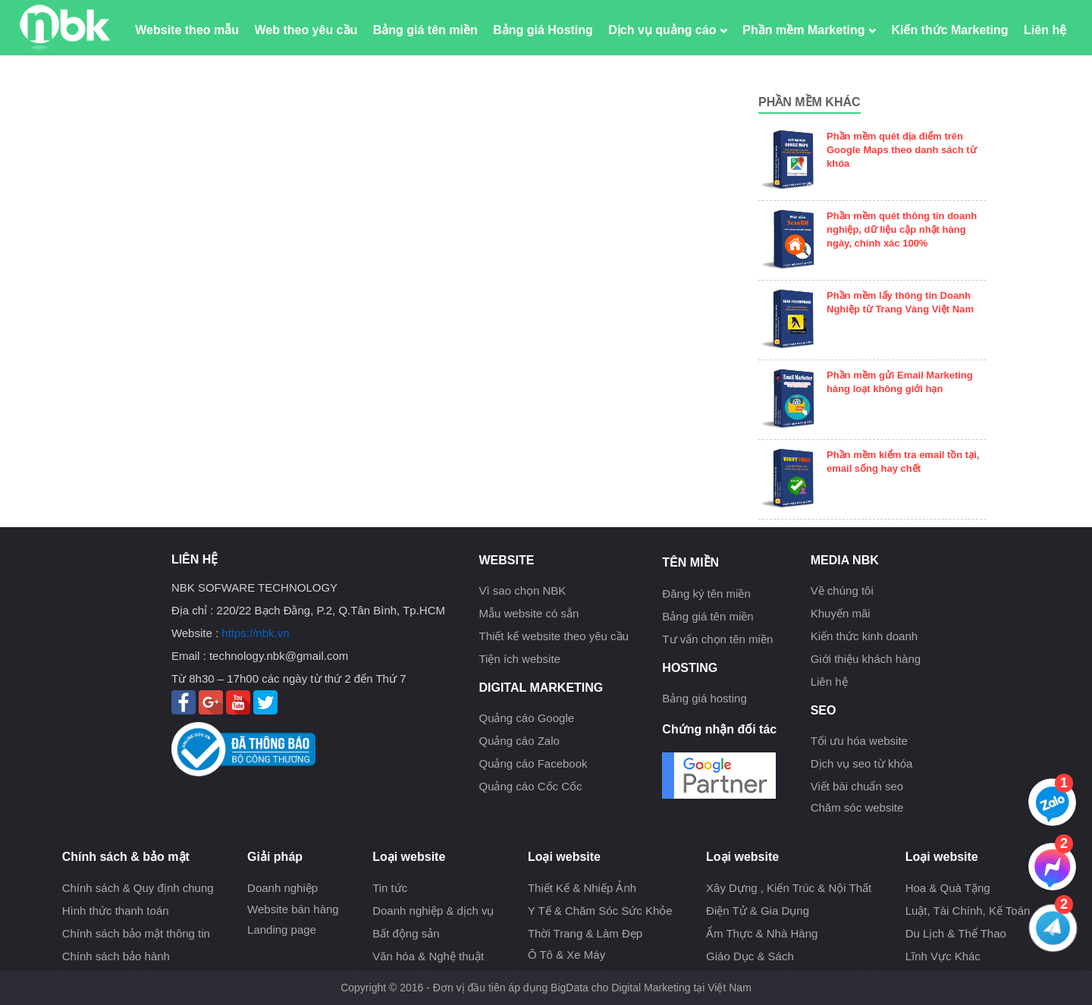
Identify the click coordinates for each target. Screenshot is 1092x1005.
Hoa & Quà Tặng (947, 887)
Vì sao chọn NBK (522, 590)
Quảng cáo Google (526, 717)
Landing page (281, 929)
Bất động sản (405, 933)
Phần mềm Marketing (809, 30)
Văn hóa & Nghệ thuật (428, 956)
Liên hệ (1045, 30)
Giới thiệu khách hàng (866, 658)
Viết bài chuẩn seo (857, 786)
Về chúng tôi (842, 590)
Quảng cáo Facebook (533, 763)
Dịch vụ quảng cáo (667, 30)
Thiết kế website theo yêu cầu (553, 636)
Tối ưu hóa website (859, 740)
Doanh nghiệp (282, 887)
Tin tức (389, 887)
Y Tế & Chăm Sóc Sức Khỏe (600, 910)
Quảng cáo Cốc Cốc (530, 786)
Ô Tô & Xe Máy (566, 954)
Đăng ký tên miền (706, 593)
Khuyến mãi (841, 613)
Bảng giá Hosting (543, 30)
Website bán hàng (293, 909)
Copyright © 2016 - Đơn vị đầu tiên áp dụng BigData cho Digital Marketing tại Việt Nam (546, 987)
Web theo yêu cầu (305, 30)
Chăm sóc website (857, 807)
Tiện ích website (519, 658)
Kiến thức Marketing (949, 30)
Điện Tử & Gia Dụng (757, 910)
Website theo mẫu (187, 30)
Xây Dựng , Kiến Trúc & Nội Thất (788, 887)
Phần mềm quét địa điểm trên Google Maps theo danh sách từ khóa (902, 149)
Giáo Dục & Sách (750, 956)
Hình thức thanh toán (115, 910)
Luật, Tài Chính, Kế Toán (968, 910)
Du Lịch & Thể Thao (955, 933)
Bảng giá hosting (704, 698)
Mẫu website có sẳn (529, 613)
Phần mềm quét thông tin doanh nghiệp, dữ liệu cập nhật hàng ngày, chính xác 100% (902, 229)
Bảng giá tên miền (425, 30)
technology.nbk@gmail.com (278, 655)
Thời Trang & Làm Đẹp (585, 933)
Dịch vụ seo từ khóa (862, 763)
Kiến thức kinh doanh (864, 636)
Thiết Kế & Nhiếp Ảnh (582, 887)
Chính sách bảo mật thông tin (136, 933)
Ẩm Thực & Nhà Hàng (761, 933)
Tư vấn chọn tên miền (717, 639)
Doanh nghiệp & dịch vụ (433, 910)
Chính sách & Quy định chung (138, 887)
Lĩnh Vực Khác (943, 956)
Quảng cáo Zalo (519, 740)
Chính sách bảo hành (116, 956)
